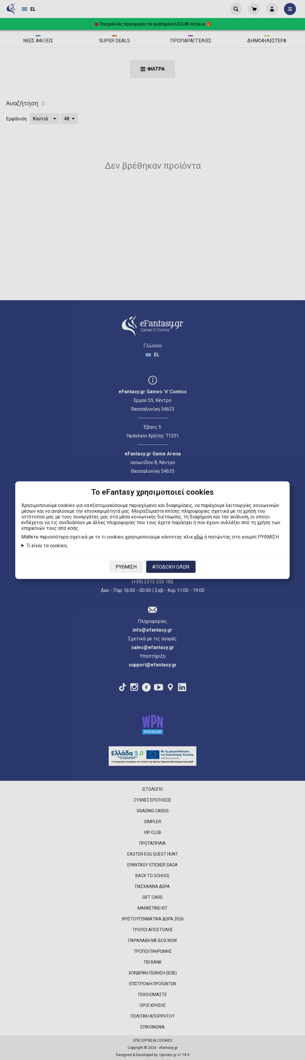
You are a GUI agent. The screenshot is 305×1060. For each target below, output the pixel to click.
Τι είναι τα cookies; (47, 545)
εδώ (198, 536)
